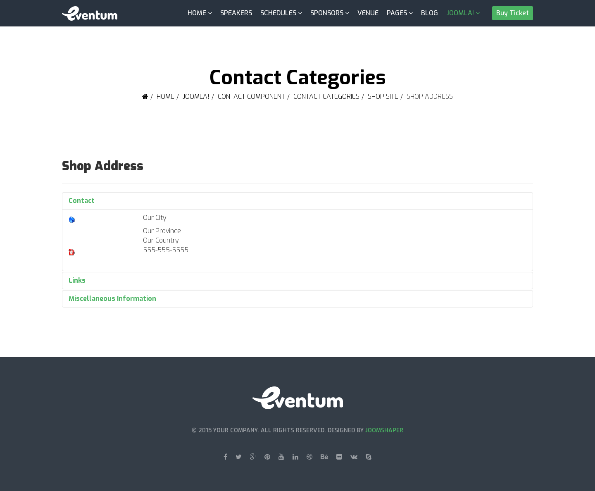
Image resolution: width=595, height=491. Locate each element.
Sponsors (326, 13)
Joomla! (460, 13)
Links (77, 280)
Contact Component (251, 96)
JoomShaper (384, 430)
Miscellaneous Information (112, 298)
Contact (82, 200)
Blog (429, 13)
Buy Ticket (512, 13)
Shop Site (383, 96)
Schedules (278, 13)
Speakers (236, 13)
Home (197, 13)
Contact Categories (326, 96)
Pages (397, 13)
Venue (367, 13)
